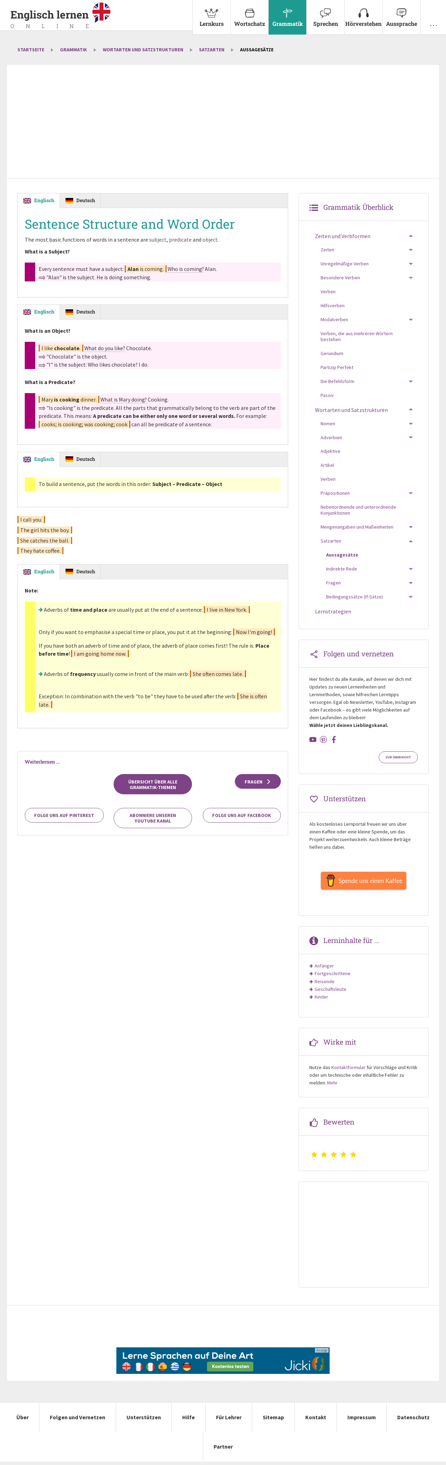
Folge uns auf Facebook (241, 817)
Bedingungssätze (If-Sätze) (354, 597)
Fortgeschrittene (333, 977)
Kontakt (315, 1420)
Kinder (321, 1000)
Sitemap (273, 1420)
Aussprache (401, 13)
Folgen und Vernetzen (77, 1420)
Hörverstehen (363, 13)
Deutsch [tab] (85, 200)
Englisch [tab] (44, 200)
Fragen (258, 784)
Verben (328, 291)
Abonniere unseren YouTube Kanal (153, 820)
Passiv (327, 395)
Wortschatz (249, 13)
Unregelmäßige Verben (345, 263)
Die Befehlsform (337, 381)
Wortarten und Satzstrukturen (143, 49)
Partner (223, 1449)
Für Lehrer (228, 1420)
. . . (433, 13)
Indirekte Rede (341, 569)
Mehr (332, 1086)
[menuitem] (211, 17)
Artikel (327, 465)
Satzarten (211, 49)
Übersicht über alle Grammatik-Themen (152, 787)
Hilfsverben (333, 305)
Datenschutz (413, 1420)
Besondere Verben (340, 277)
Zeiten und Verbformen (342, 236)
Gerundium (332, 353)
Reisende (324, 985)
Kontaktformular (348, 1071)
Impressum (361, 1420)
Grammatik (287, 13)
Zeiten (327, 249)
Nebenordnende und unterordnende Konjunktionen (358, 510)
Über (22, 1420)
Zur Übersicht (398, 757)
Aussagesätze (342, 555)
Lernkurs (211, 13)
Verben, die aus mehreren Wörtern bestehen (357, 336)
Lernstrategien (333, 611)
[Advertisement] (223, 122)
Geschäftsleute (330, 992)
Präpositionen (335, 493)
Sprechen (325, 13)
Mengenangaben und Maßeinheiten (357, 527)
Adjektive (330, 451)
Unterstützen (143, 1420)
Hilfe (188, 1420)
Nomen (328, 423)
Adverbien (331, 437)
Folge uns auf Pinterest (64, 817)
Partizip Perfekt (337, 367)
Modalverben (334, 319)
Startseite (30, 49)
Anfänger (324, 969)
